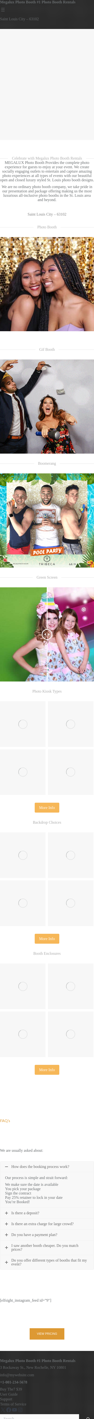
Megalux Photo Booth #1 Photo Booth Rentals (37, 2)
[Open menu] (3, 10)
